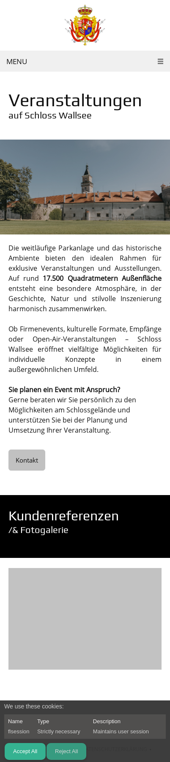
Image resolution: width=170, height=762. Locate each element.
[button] (85, 621)
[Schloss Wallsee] (85, 25)
